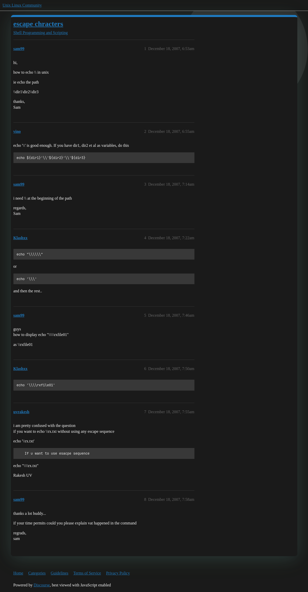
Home (18, 573)
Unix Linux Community (22, 5)
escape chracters (38, 24)
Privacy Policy (118, 573)
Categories (37, 573)
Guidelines (59, 573)
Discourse (41, 585)
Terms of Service (87, 573)
